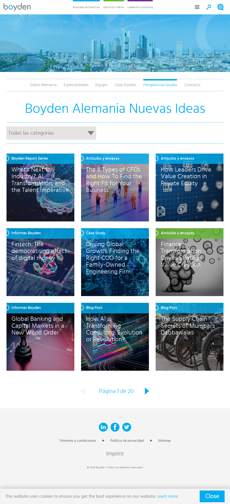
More (197, 7)
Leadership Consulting (140, 7)
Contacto (192, 85)
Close (212, 496)
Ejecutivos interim (114, 7)
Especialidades (76, 85)
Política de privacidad (127, 440)
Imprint (115, 454)
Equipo (101, 85)
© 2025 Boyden (96, 467)
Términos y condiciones (77, 440)
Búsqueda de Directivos (86, 7)
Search (209, 7)
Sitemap (164, 440)
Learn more (167, 496)
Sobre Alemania (43, 85)
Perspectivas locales (160, 85)
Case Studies (125, 85)
